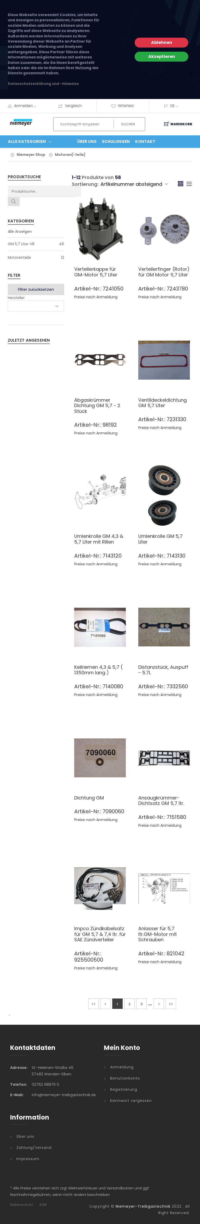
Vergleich (70, 105)
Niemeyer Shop (31, 154)
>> (171, 1004)
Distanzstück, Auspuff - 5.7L (163, 670)
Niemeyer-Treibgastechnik (143, 1206)
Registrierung (123, 1089)
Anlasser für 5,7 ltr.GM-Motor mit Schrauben (157, 934)
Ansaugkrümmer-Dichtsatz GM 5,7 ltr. (161, 801)
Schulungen (116, 141)
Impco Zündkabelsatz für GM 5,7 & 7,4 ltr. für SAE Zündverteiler (100, 934)
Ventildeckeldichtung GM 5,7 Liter (162, 403)
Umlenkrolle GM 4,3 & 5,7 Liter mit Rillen (98, 539)
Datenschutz (21, 1204)
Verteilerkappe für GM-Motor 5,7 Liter (95, 272)
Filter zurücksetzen (36, 289)
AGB (43, 1204)
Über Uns (87, 141)
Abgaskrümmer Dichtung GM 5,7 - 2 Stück (97, 405)
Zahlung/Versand (34, 1147)
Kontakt (145, 141)
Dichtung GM (89, 798)
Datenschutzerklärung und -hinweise (43, 83)
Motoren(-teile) (70, 154)
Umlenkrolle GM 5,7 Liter (160, 539)
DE (173, 105)
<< (93, 1004)
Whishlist (122, 105)
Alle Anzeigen (20, 231)
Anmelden (27, 105)
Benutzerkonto (125, 1078)
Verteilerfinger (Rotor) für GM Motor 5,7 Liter (164, 272)
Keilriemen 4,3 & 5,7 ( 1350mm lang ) (98, 670)
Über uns (25, 1136)
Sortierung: (85, 184)
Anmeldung (122, 1067)
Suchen (128, 124)
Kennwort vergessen (131, 1100)
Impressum (27, 1158)
